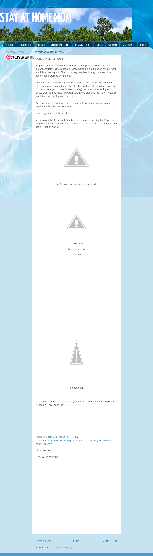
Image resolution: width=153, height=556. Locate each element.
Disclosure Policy (60, 44)
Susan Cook (52, 437)
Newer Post (43, 541)
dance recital (85, 440)
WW (50, 444)
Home (9, 44)
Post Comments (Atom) (60, 547)
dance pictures (71, 440)
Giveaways (129, 44)
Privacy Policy (82, 44)
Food (143, 44)
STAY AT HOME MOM (36, 18)
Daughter (97, 440)
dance (46, 440)
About (99, 44)
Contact (112, 44)
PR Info (41, 44)
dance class (56, 440)
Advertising (25, 44)
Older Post (110, 541)
